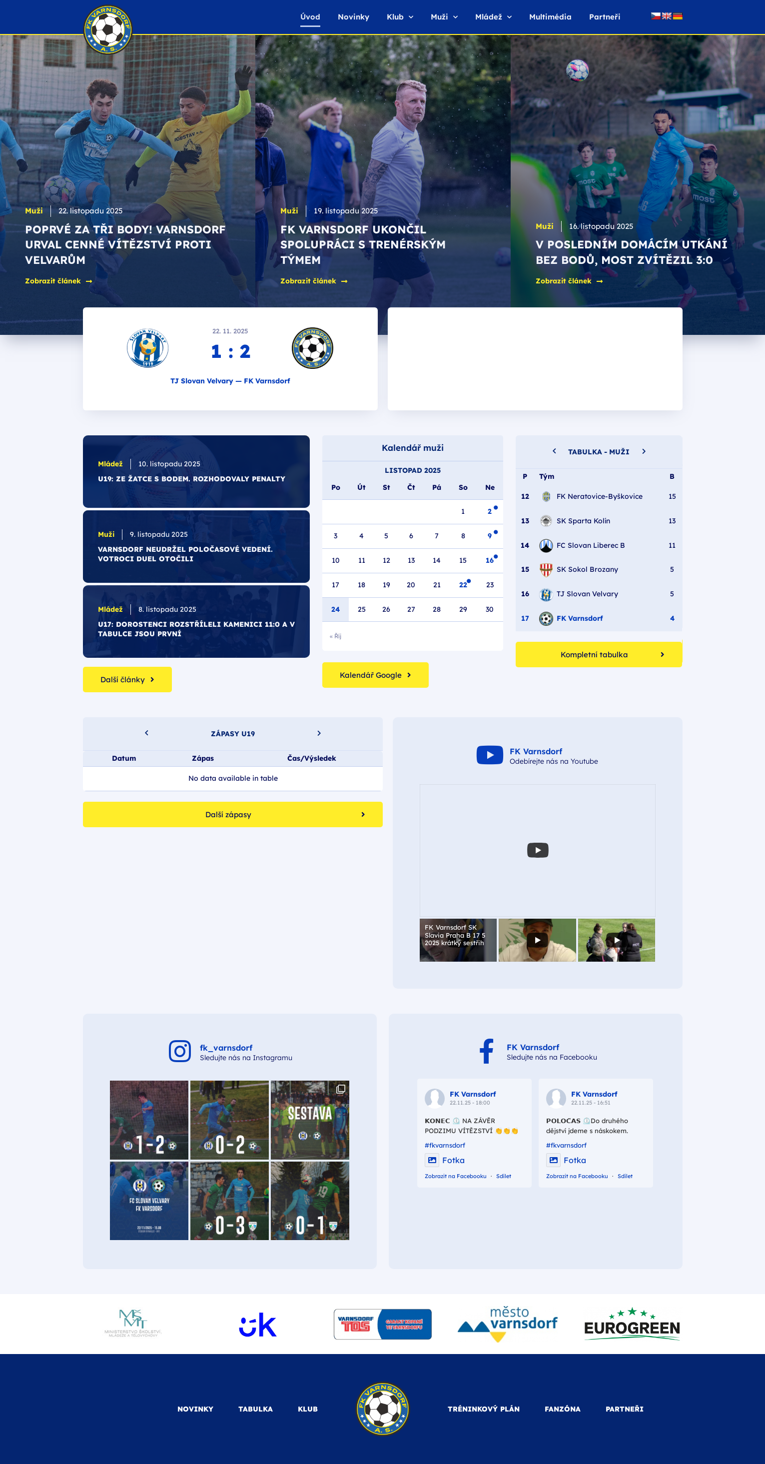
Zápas (202, 758)
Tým (546, 476)
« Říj (335, 636)
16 (490, 560)
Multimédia (550, 16)
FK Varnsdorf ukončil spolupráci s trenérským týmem (363, 244)
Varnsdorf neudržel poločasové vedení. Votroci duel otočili (185, 554)
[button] (644, 450)
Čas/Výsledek (311, 758)
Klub (400, 17)
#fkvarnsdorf (445, 1145)
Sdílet (503, 1176)
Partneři (605, 16)
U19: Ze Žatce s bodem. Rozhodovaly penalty (191, 478)
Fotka (445, 1160)
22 (463, 584)
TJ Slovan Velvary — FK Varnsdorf (230, 380)
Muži (444, 17)
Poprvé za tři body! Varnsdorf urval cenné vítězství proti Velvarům (125, 244)
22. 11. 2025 (230, 331)
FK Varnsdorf (473, 1094)
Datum (123, 758)
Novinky (353, 16)
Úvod (310, 16)
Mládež (493, 17)
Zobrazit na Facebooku (456, 1176)
